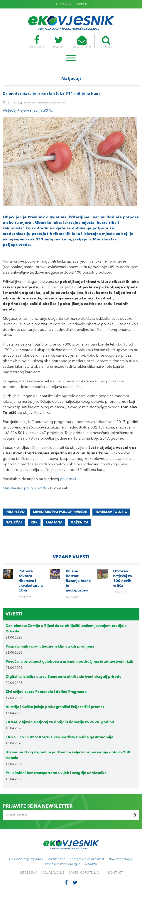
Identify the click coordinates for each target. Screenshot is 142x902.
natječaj (14, 522)
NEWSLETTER (82, 42)
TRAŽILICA (106, 42)
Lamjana (54, 522)
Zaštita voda (56, 859)
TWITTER (59, 42)
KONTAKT (81, 4)
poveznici (68, 479)
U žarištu (91, 864)
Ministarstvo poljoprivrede (25, 488)
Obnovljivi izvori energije (62, 864)
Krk (34, 522)
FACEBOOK (36, 42)
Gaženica (79, 522)
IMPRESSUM (28, 872)
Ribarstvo (15, 512)
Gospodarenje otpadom (26, 859)
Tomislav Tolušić (111, 512)
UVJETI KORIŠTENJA (84, 872)
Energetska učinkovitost (87, 859)
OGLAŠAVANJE (63, 4)
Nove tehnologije (121, 859)
